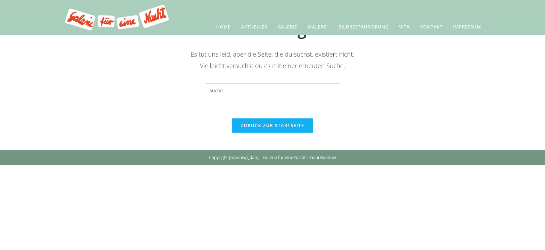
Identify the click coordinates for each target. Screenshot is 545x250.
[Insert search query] (272, 90)
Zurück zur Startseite (272, 125)
